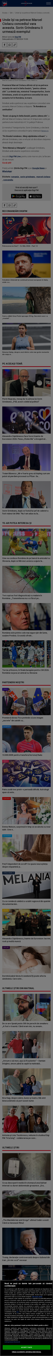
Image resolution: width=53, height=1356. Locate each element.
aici (18, 1312)
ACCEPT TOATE (26, 1347)
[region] (26, 1318)
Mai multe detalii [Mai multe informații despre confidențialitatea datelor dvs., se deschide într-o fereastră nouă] (37, 1296)
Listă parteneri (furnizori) (12, 1342)
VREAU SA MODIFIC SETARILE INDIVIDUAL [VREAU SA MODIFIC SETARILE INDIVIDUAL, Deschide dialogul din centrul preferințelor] (26, 1352)
